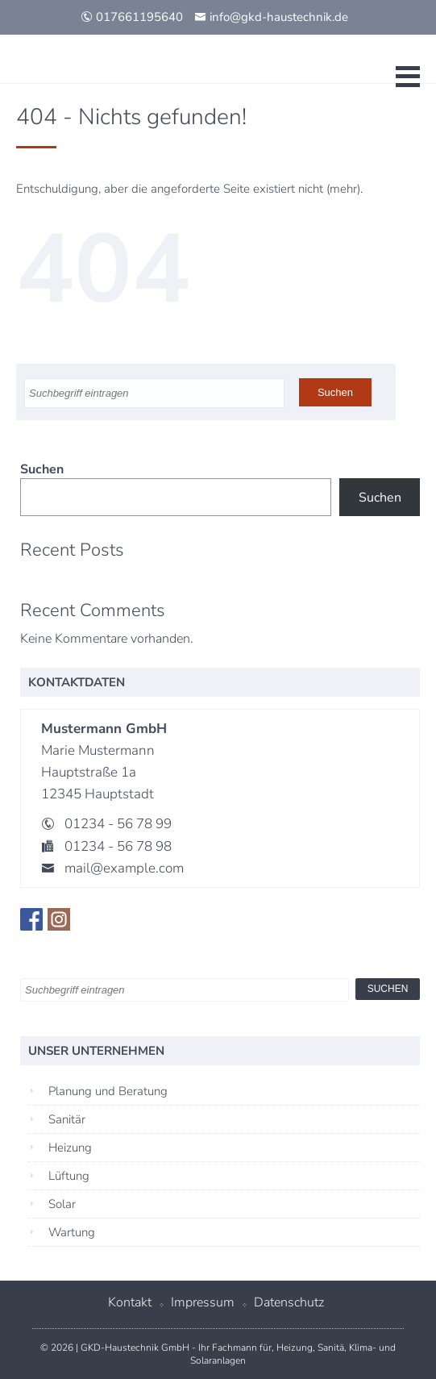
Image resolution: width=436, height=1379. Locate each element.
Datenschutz (289, 1302)
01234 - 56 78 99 (118, 823)
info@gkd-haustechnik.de (271, 17)
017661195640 (132, 17)
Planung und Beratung (108, 1091)
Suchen (42, 469)
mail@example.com (124, 868)
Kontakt (130, 1302)
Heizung (70, 1147)
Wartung (71, 1232)
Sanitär (66, 1119)
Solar (62, 1204)
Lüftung (68, 1176)
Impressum (203, 1302)
